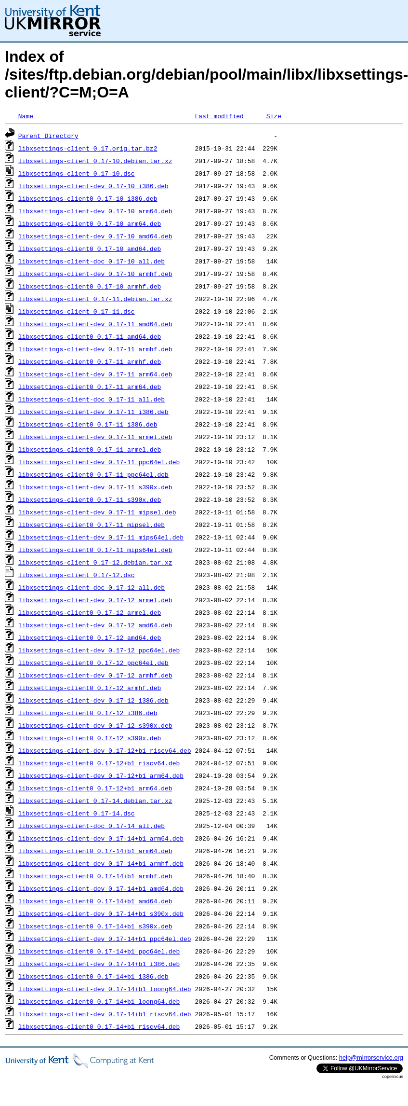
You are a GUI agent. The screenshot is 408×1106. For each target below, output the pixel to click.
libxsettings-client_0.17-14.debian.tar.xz (95, 800)
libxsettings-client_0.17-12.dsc (76, 574)
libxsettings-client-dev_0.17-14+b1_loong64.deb (104, 988)
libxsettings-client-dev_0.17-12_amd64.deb (95, 625)
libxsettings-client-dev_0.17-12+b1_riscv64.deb (104, 750)
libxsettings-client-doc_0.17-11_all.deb (91, 399)
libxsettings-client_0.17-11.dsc (76, 311)
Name (25, 115)
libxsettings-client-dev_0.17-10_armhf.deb (95, 273)
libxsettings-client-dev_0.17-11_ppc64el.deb (99, 461)
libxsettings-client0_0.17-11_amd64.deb (89, 336)
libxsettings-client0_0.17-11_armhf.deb (89, 361)
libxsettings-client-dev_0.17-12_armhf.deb (95, 675)
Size (273, 115)
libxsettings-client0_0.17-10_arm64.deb (89, 223)
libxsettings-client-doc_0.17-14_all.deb (91, 825)
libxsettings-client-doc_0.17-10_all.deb (91, 261)
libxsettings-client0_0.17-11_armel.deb (89, 449)
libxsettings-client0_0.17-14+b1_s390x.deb (95, 926)
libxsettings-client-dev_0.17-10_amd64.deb (95, 236)
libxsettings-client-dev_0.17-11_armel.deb (95, 436)
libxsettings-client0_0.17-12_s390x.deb (89, 737)
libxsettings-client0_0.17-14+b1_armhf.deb (95, 875)
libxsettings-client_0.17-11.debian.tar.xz (95, 298)
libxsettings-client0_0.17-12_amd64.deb (89, 637)
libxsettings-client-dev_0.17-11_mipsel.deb (97, 512)
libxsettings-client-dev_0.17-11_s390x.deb (95, 487)
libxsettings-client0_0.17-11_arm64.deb (89, 386)
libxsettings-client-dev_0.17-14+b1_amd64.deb (101, 888)
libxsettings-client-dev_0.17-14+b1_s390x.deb (101, 913)
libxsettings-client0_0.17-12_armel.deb (89, 612)
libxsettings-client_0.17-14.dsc (76, 813)
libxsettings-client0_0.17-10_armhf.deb (89, 286)
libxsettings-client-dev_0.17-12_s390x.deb (95, 725)
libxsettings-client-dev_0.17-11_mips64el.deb (101, 537)
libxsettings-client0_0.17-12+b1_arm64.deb (95, 788)
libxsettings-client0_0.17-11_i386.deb (88, 424)
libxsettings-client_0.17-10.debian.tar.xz (95, 160)
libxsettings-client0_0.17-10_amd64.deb (89, 248)
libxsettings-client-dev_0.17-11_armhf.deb (95, 349)
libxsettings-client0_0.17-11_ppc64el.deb (93, 474)
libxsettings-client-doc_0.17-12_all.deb (91, 587)
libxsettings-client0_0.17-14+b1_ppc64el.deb (99, 951)
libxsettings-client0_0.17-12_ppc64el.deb (93, 662)
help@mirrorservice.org (371, 1057)
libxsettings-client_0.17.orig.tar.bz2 (88, 148)
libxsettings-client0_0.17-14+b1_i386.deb (93, 976)
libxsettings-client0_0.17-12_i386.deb (88, 712)
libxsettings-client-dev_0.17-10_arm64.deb (95, 211)
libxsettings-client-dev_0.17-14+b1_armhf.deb (101, 863)
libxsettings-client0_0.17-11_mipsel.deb (91, 524)
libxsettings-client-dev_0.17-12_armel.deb (95, 599)
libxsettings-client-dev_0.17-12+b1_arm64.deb (101, 775)
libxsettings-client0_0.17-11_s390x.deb (89, 499)
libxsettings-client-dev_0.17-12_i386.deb (93, 700)
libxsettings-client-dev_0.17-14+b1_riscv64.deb (104, 1013)
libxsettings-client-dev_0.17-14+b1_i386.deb (99, 963)
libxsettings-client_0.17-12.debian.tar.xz (95, 562)
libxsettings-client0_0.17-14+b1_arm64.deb (95, 850)
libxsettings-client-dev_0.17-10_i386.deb (93, 185)
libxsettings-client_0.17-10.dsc (76, 173)
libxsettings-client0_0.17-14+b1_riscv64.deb (99, 1026)
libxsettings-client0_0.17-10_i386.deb (88, 198)
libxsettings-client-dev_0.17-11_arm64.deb (95, 374)
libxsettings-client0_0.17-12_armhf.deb (89, 687)
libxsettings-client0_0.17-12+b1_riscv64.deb (99, 763)
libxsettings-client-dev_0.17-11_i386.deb (93, 411)
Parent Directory (48, 135)
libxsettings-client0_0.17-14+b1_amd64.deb (95, 901)
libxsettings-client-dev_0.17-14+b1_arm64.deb (101, 838)
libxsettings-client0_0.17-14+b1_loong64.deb (99, 1001)
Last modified (219, 115)
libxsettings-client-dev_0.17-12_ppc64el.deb (99, 650)
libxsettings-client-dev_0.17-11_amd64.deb (95, 323)
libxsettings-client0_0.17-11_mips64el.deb (95, 549)
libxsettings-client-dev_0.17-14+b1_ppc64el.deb (104, 938)
